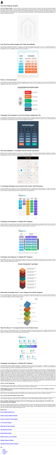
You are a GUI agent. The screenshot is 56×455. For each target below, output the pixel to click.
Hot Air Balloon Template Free (7, 412)
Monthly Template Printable (6, 440)
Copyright (4, 452)
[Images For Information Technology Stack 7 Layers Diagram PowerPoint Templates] (28, 277)
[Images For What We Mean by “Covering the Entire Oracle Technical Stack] (28, 312)
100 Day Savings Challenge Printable (8, 415)
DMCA (4, 449)
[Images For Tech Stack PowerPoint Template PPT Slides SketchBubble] (28, 28)
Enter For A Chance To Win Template (9, 419)
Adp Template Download (6, 429)
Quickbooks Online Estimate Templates (9, 443)
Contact (4, 450)
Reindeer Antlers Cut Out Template (8, 436)
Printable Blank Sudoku (5, 433)
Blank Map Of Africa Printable (7, 426)
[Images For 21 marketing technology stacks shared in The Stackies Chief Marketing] (28, 170)
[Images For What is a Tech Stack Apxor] (28, 64)
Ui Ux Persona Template (6, 422)
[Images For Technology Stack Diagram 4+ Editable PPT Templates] (28, 206)
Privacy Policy (5, 451)
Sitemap (4, 453)
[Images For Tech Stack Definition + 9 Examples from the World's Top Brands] (28, 135)
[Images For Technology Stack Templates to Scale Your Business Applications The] (28, 99)
